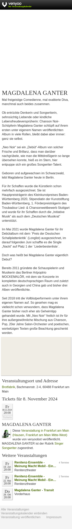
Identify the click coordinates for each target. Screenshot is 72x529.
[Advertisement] (36, 49)
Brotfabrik (8, 387)
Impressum (53, 517)
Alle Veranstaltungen (15, 509)
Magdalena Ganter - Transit (34, 490)
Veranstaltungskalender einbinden (24, 513)
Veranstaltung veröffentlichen (21, 517)
